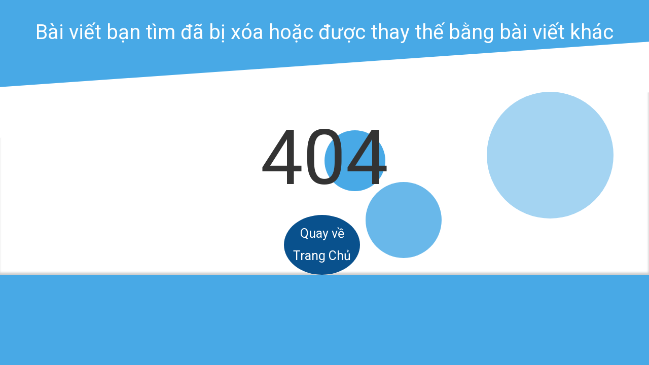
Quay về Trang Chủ (322, 244)
